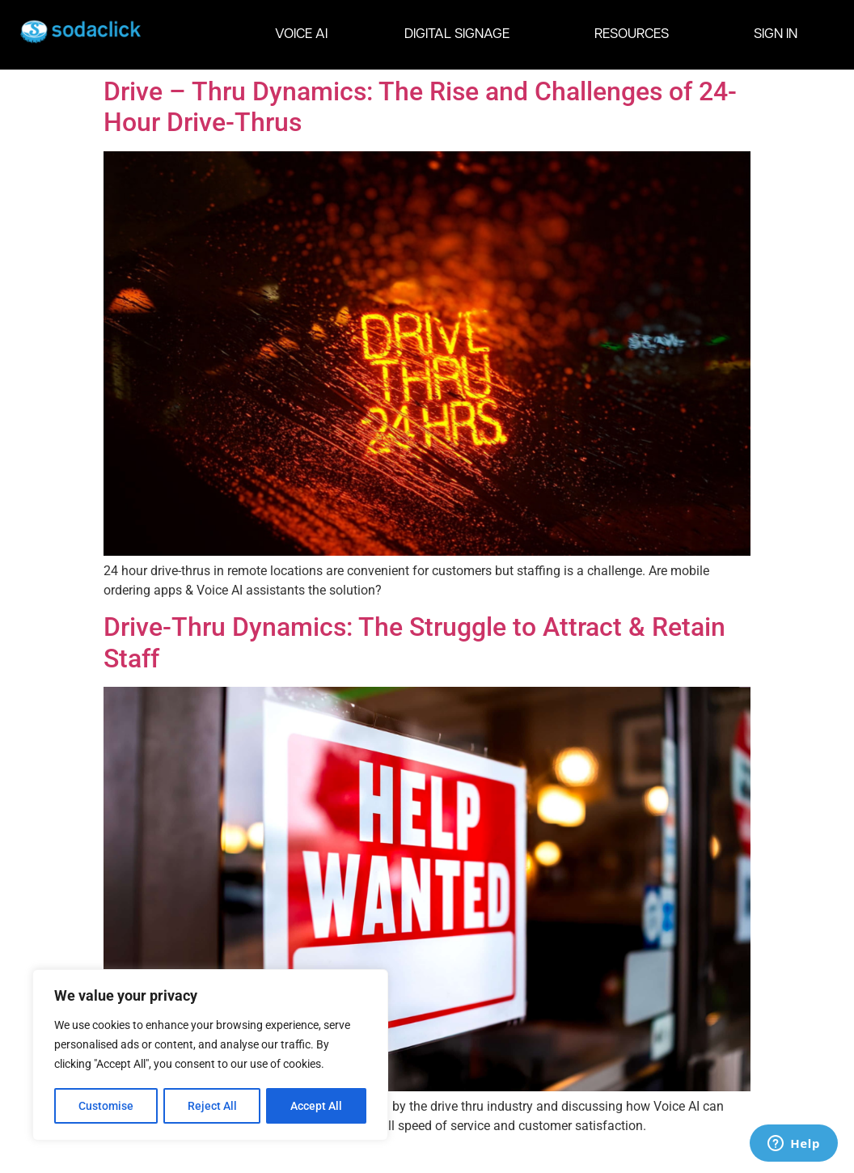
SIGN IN (775, 34)
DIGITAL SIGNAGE (461, 35)
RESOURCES (635, 35)
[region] (210, 1056)
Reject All (212, 1105)
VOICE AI (301, 34)
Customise (105, 1105)
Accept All (317, 1105)
